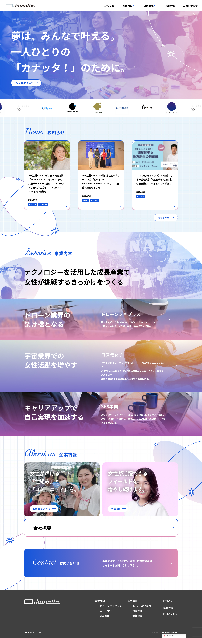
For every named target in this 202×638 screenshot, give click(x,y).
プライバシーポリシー (32, 632)
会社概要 (137, 615)
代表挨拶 (137, 610)
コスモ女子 (106, 610)
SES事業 (104, 615)
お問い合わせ (170, 614)
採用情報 (168, 607)
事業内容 (100, 601)
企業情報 (132, 601)
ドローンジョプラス (111, 606)
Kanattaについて (142, 606)
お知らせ (168, 601)
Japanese (169, 635)
